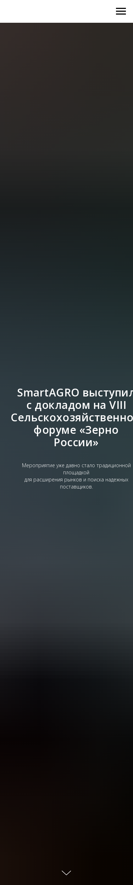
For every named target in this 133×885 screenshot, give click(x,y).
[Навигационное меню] (121, 11)
